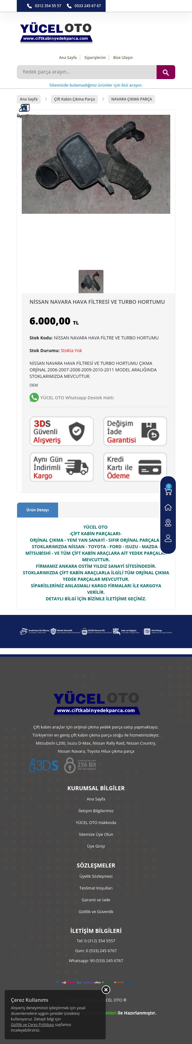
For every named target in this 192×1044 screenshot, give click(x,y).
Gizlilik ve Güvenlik (96, 911)
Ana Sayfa (68, 57)
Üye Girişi (96, 846)
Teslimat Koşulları (96, 888)
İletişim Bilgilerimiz (96, 810)
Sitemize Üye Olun (96, 834)
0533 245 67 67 (88, 5)
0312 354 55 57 (48, 5)
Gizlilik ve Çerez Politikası (32, 1024)
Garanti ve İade (96, 900)
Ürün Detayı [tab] (37, 510)
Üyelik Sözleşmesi (96, 876)
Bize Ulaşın (123, 57)
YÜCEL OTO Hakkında (96, 822)
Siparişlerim (95, 57)
